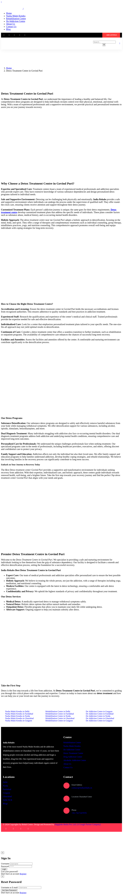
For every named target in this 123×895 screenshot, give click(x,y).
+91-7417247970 (79, 813)
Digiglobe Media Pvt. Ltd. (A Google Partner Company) (78, 824)
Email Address (77, 785)
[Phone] (66, 811)
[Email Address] (66, 786)
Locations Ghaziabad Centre (82, 797)
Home (9, 68)
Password (5, 866)
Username (5, 864)
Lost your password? (9, 872)
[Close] (2, 852)
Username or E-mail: (9, 887)
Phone (74, 810)
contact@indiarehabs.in (82, 788)
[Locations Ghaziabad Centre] (66, 799)
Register (23, 874)
